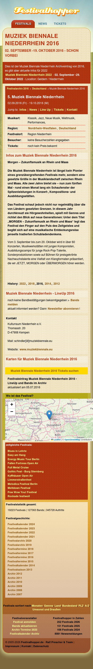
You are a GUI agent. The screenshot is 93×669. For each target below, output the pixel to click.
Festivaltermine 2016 (20, 557)
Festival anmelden (24, 622)
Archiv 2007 (15, 594)
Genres (48, 605)
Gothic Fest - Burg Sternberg (25, 471)
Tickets (60, 23)
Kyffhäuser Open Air (20, 475)
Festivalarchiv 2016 (18, 89)
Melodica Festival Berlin (23, 484)
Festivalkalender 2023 (21, 528)
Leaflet (56, 439)
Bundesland (69, 605)
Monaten (37, 605)
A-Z (87, 605)
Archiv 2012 (15, 573)
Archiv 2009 (15, 586)
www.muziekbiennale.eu (36, 349)
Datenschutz (41, 646)
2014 (48, 283)
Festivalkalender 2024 (21, 524)
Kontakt (72, 109)
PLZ (81, 605)
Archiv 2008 (15, 590)
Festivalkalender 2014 (21, 565)
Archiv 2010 (15, 582)
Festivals (23, 23)
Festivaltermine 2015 (20, 561)
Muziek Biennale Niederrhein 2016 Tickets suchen (45, 370)
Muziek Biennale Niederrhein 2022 (28, 74)
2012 (57, 283)
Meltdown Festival (19, 488)
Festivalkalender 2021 (21, 536)
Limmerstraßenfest (19, 479)
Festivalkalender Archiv (24, 634)
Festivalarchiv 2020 (19, 540)
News (42, 23)
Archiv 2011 (15, 578)
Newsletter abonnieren (63, 308)
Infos (22, 109)
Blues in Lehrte (17, 451)
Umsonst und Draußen (47, 609)
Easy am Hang (16, 455)
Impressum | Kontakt (18, 646)
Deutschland (39, 89)
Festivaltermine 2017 (20, 553)
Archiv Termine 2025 (24, 629)
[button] (49, 415)
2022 (22, 283)
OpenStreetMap (72, 439)
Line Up (45, 109)
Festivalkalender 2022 (21, 532)
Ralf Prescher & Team (59, 642)
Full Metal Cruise (18, 467)
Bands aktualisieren (24, 626)
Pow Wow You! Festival (22, 492)
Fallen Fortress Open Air (23, 463)
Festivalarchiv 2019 (19, 545)
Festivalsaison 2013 (20, 569)
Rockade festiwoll (19, 496)
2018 (31, 283)
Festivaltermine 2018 (20, 549)
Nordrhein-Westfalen (42, 128)
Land (58, 605)
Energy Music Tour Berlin (23, 459)
